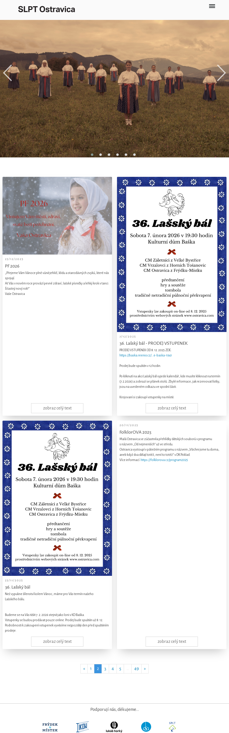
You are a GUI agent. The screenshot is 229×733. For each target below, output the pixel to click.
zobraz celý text (57, 408)
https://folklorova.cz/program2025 (164, 460)
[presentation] (7, 73)
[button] (92, 154)
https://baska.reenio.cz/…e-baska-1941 (145, 355)
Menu (212, 4)
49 (136, 668)
